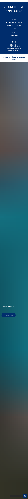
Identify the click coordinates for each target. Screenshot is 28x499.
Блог (14, 32)
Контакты (14, 35)
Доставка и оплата (14, 22)
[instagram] (15, 42)
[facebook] (13, 42)
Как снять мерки (14, 26)
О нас (14, 19)
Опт (14, 29)
